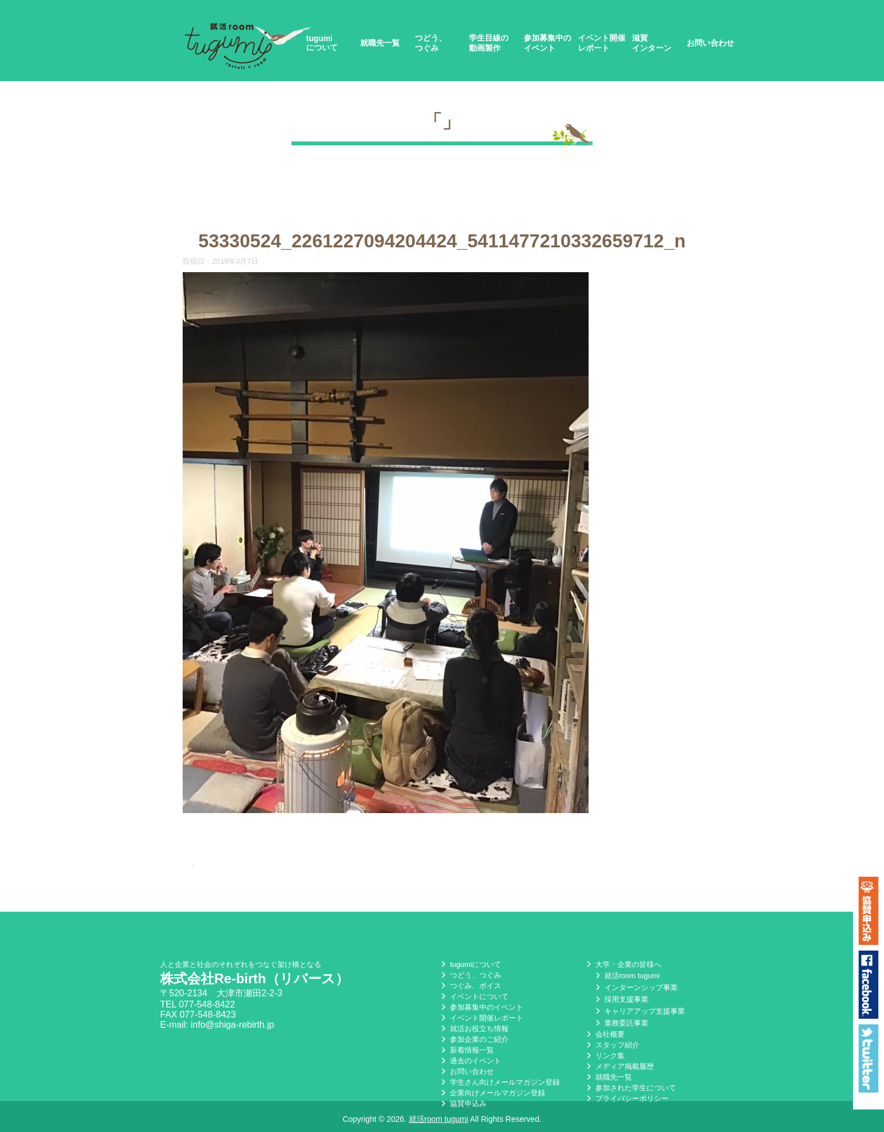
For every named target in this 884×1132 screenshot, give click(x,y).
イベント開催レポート (601, 42)
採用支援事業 (620, 999)
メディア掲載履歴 (619, 1066)
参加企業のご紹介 (474, 1039)
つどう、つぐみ (431, 42)
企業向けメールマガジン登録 (492, 1093)
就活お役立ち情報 (474, 1028)
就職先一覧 (380, 42)
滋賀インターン (651, 42)
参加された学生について (630, 1088)
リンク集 (604, 1055)
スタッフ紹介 (611, 1045)
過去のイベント (470, 1060)
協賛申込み (463, 1103)
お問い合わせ (710, 42)
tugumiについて (322, 43)
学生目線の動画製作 (489, 42)
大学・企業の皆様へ (622, 964)
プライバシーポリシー (626, 1098)
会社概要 (604, 1034)
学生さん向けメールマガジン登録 (499, 1082)
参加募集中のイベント (547, 42)
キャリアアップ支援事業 (639, 1011)
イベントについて (474, 996)
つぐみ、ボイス (470, 986)
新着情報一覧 (466, 1050)
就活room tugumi (626, 975)
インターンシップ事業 (635, 987)
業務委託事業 (620, 1023)
